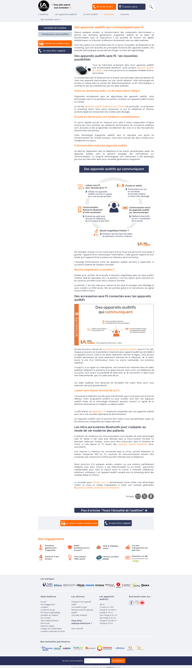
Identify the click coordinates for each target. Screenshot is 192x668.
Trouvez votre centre (129, 9)
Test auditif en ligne (79, 607)
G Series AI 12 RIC (107, 607)
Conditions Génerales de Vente (53, 631)
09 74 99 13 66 (105, 6)
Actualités (109, 14)
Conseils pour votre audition (55, 34)
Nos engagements (48, 604)
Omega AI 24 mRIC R (108, 620)
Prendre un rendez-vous (56, 43)
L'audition (43, 14)
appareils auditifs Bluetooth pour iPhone (105, 106)
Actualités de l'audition (55, 28)
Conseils (124, 14)
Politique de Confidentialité (51, 628)
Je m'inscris (118, 660)
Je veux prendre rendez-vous (81, 523)
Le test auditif (90, 14)
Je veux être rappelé (54, 50)
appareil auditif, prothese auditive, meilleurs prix (43, 5)
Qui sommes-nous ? (51, 19)
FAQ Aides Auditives (79, 615)
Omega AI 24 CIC (106, 623)
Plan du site (45, 623)
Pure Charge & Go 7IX (108, 615)
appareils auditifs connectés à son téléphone (97, 487)
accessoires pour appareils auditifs (120, 349)
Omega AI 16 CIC (106, 612)
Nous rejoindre (77, 628)
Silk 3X (102, 604)
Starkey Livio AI (101, 482)
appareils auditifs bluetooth (132, 444)
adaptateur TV (99, 411)
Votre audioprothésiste (50, 620)
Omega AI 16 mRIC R (108, 610)
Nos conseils (46, 618)
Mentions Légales (48, 626)
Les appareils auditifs (66, 14)
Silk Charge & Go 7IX (108, 618)
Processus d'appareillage (50, 612)
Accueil (43, 602)
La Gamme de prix (48, 610)
